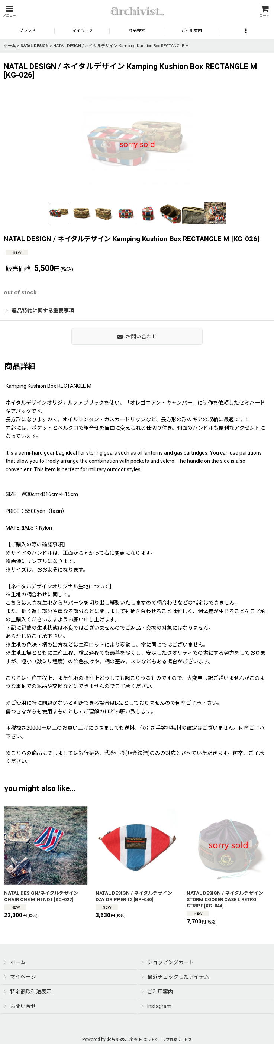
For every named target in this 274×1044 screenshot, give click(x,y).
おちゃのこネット (124, 1039)
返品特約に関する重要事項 (40, 311)
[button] (9, 11)
